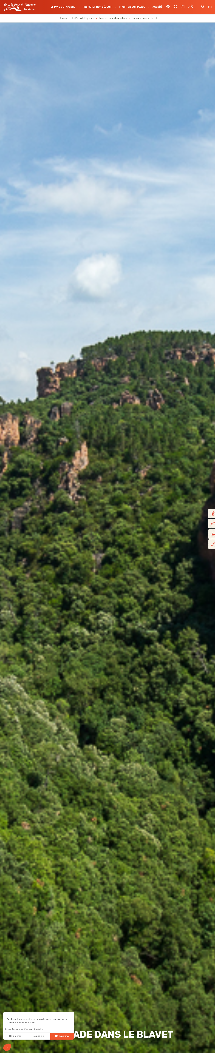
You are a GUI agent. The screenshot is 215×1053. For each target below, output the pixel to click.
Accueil (63, 18)
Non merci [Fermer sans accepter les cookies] (15, 1036)
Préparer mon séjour (97, 7)
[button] (7, 1047)
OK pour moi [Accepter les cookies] (62, 1036)
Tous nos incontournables (113, 18)
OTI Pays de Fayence (20, 7)
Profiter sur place (132, 7)
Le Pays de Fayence (63, 7)
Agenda (157, 7)
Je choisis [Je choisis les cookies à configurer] (39, 1036)
